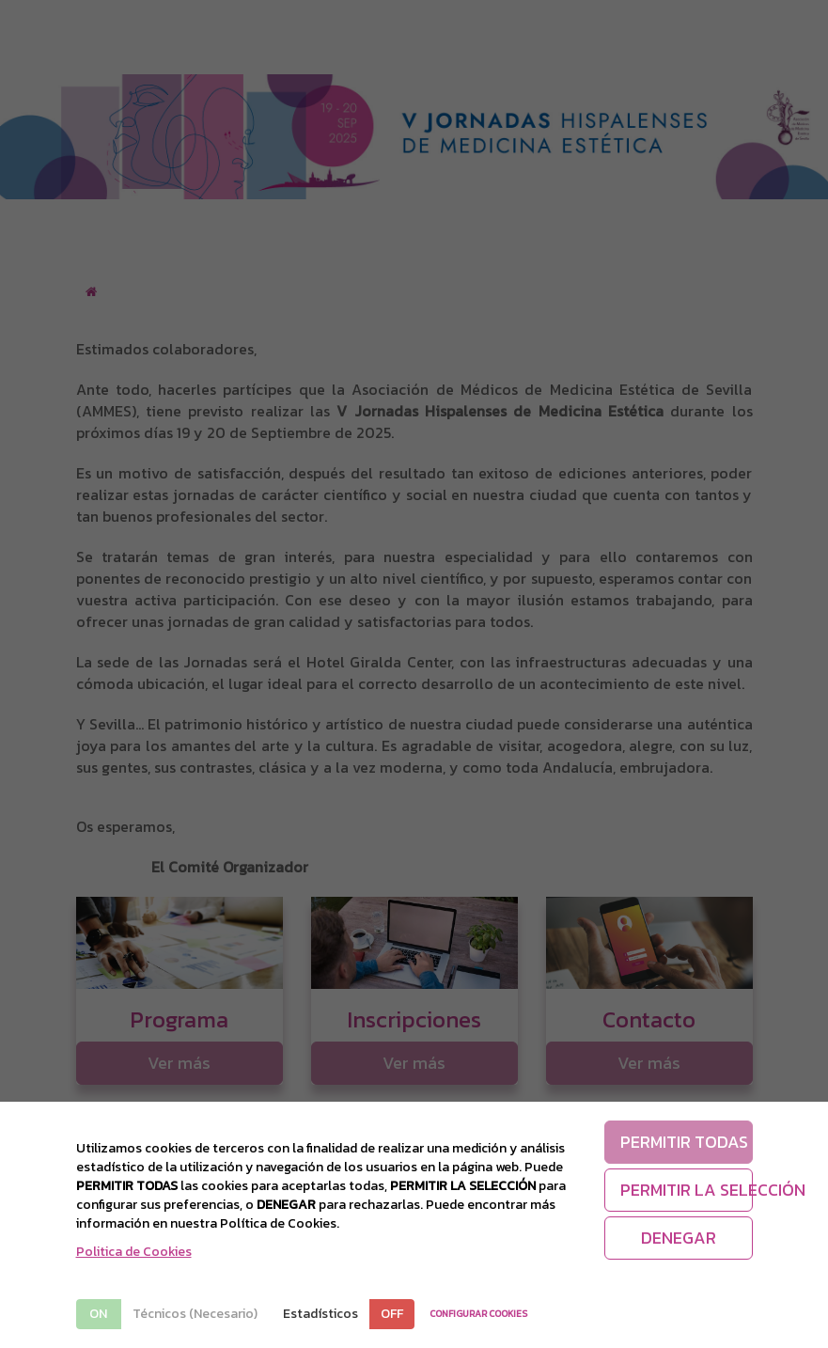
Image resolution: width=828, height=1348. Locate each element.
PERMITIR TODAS (684, 1141)
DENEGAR (678, 1237)
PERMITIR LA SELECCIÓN (686, 1189)
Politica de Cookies (134, 1252)
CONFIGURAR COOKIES (478, 1314)
